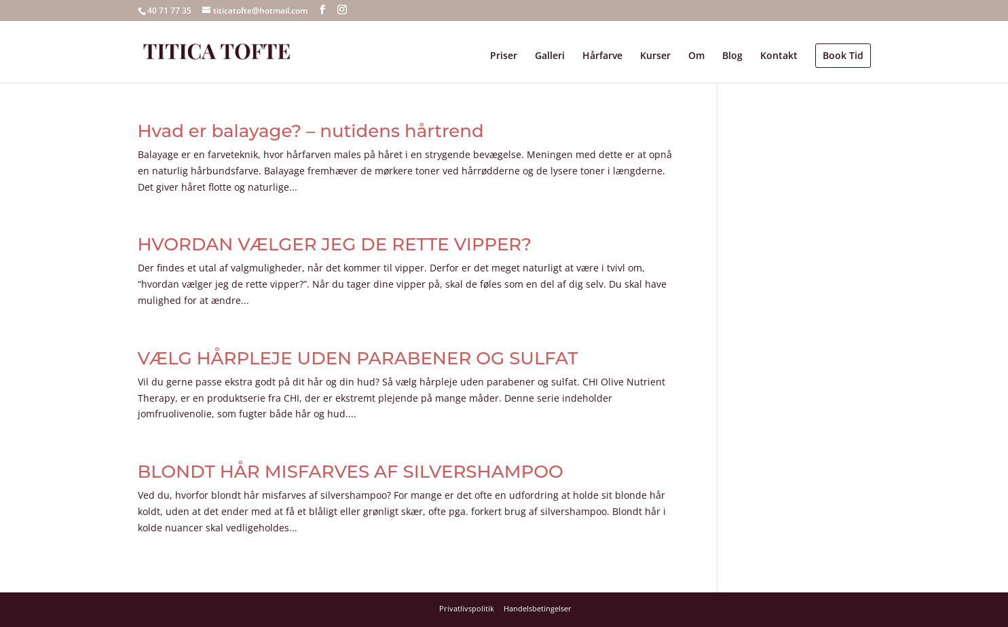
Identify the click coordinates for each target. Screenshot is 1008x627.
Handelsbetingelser (538, 608)
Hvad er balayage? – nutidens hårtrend (311, 131)
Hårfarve (602, 56)
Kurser (655, 56)
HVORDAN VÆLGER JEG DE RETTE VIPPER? (335, 244)
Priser (503, 56)
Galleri (550, 56)
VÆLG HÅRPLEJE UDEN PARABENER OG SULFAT (358, 358)
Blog (732, 56)
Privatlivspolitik (466, 608)
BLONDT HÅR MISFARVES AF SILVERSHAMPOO (350, 471)
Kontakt (779, 56)
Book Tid (843, 55)
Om (696, 56)
